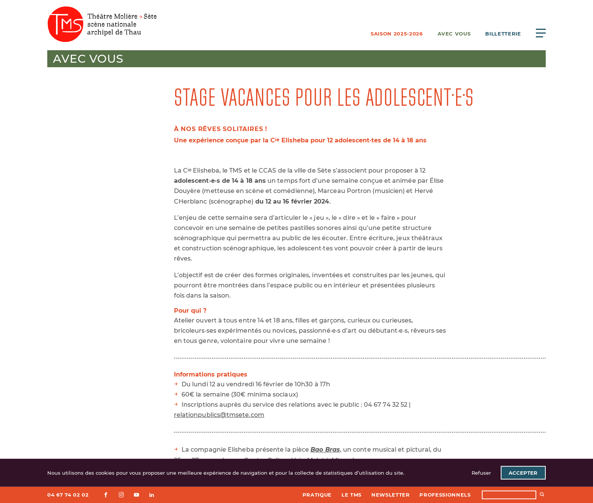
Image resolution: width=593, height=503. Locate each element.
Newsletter (390, 495)
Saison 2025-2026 (396, 34)
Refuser (481, 473)
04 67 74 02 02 (67, 495)
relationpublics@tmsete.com (219, 414)
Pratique (317, 495)
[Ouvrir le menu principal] (541, 33)
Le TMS (352, 495)
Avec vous (454, 34)
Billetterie (503, 34)
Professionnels (444, 495)
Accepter (523, 473)
